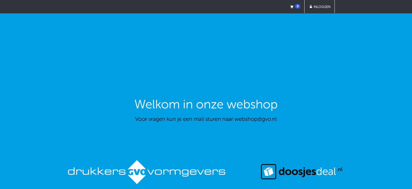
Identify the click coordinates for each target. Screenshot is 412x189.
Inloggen (319, 6)
